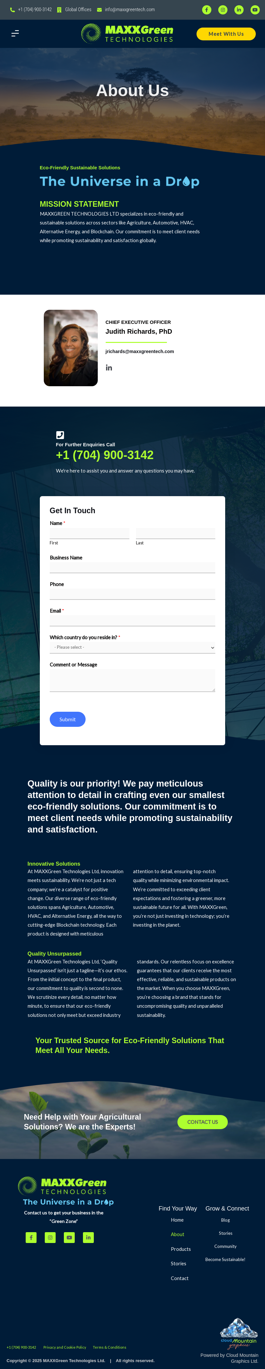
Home (177, 1220)
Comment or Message (73, 664)
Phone (57, 584)
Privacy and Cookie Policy (64, 1347)
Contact (180, 1278)
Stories (178, 1263)
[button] (15, 34)
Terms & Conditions (109, 1347)
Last (140, 542)
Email (57, 611)
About (177, 1234)
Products (184, 1249)
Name (58, 523)
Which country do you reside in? (85, 637)
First (54, 542)
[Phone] (133, 594)
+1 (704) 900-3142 (105, 455)
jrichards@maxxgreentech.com (140, 351)
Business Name (66, 557)
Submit (68, 719)
